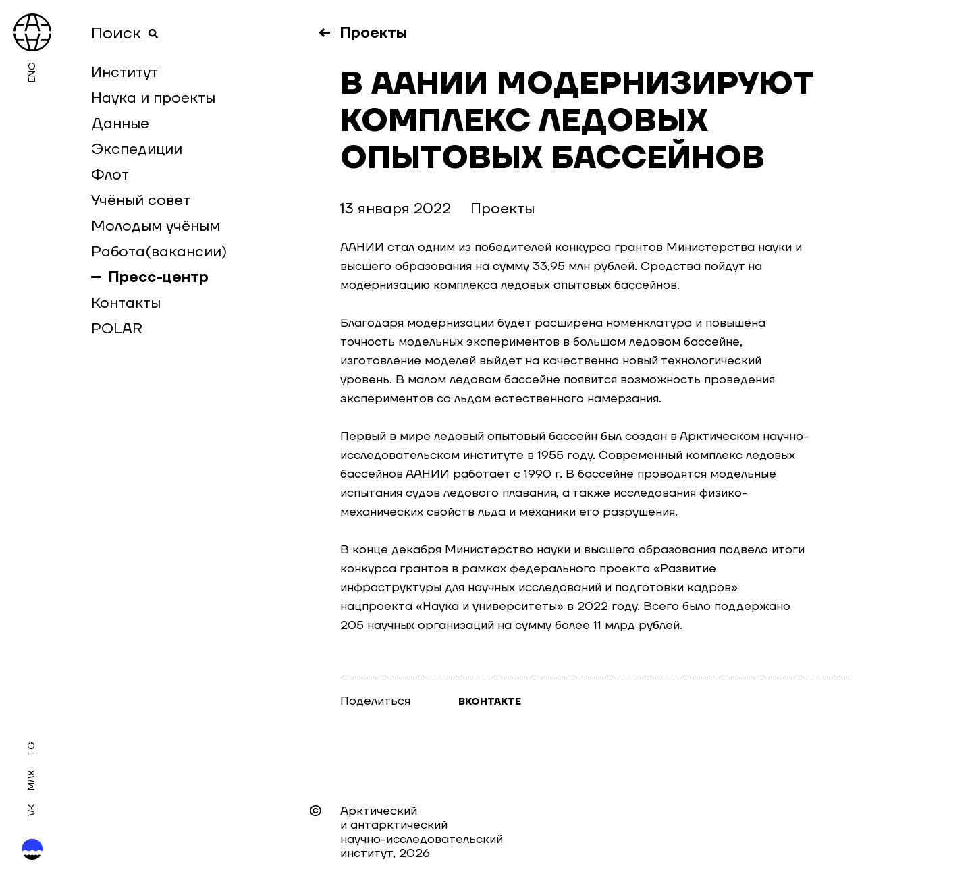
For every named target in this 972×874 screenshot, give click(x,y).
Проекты (373, 33)
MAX (32, 780)
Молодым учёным (155, 226)
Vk (32, 810)
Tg (32, 749)
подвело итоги (762, 549)
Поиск (125, 33)
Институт (124, 72)
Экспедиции (136, 149)
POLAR (116, 328)
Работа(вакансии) (159, 251)
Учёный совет (140, 200)
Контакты (126, 303)
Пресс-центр (159, 277)
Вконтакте (489, 702)
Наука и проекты (153, 97)
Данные (120, 123)
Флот (110, 174)
